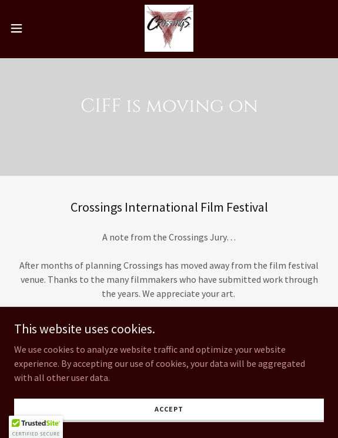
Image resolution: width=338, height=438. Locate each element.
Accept (169, 408)
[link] (169, 28)
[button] (29, 28)
